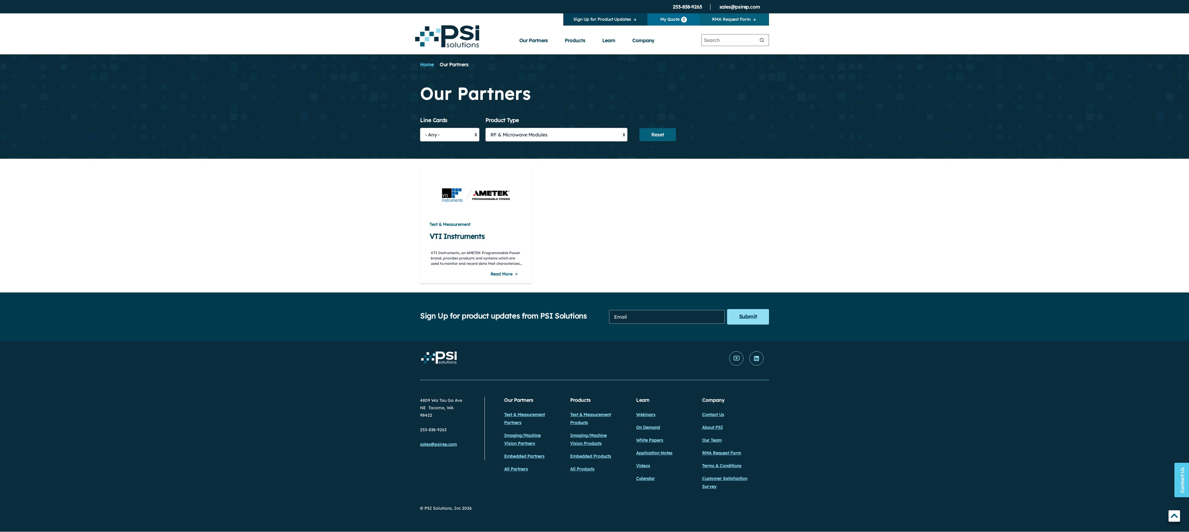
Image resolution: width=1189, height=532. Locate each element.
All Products (582, 469)
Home (427, 64)
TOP (1174, 517)
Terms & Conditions (721, 465)
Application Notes (654, 453)
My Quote (673, 20)
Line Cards (433, 120)
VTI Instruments (457, 236)
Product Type (502, 120)
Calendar (645, 478)
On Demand (648, 427)
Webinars (645, 414)
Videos (643, 465)
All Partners (516, 469)
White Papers (649, 440)
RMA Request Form (731, 19)
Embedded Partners (524, 456)
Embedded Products (590, 456)
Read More (501, 274)
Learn (609, 40)
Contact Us (713, 414)
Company (643, 40)
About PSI (712, 427)
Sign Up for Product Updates (602, 19)
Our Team (712, 440)
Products (575, 40)
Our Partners (533, 40)
